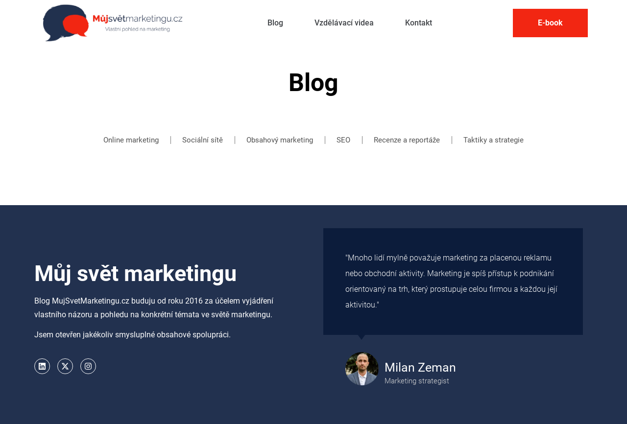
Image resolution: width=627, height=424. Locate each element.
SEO (343, 140)
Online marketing (131, 140)
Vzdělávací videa (344, 22)
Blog (275, 22)
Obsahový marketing (279, 140)
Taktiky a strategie (493, 140)
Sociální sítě (202, 140)
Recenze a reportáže (407, 140)
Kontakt (418, 22)
